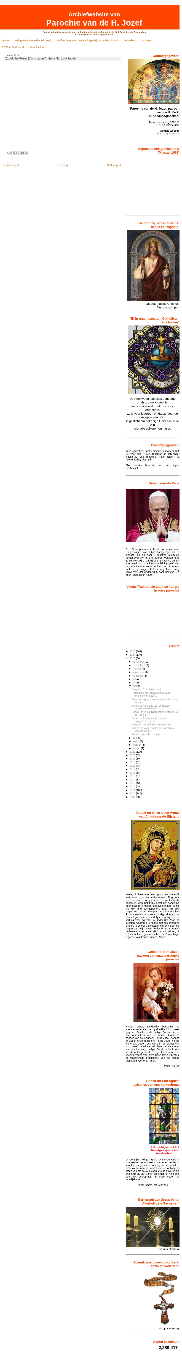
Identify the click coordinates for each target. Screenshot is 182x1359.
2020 (133, 758)
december (139, 661)
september (139, 672)
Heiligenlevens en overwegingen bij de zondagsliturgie (87, 40)
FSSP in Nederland (13, 47)
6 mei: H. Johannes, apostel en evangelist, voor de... (149, 720)
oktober (137, 668)
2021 (133, 755)
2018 (133, 765)
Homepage (63, 165)
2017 (133, 769)
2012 (133, 786)
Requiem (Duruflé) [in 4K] (146, 689)
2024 (133, 654)
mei (135, 686)
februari (137, 744)
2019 (133, 762)
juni (135, 682)
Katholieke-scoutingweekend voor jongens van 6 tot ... (151, 694)
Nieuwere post (10, 165)
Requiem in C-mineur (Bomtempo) (151, 724)
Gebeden (129, 40)
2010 (133, 793)
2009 (133, 797)
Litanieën (145, 40)
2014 (133, 779)
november (139, 665)
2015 (133, 776)
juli (134, 679)
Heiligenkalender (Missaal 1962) (33, 40)
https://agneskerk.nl (168, 133)
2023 (133, 658)
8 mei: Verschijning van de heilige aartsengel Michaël (151, 707)
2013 (133, 783)
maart (136, 741)
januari (137, 748)
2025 (133, 651)
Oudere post (114, 165)
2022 (133, 751)
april (135, 737)
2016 (133, 772)
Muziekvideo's (38, 47)
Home (5, 40)
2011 (133, 790)
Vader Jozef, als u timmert (146, 734)
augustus (138, 675)
